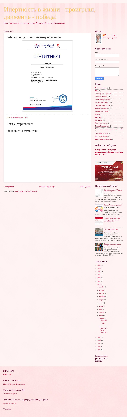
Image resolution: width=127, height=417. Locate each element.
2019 (99, 337)
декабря (102, 287)
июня (101, 306)
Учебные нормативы (101, 133)
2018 (99, 340)
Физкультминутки (101, 136)
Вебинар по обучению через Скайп (103, 321)
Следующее (9, 186)
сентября (102, 296)
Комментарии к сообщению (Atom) (25, 191)
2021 (99, 281)
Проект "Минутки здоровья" (113, 205)
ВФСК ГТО (7, 374)
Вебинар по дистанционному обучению (103, 329)
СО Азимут (98, 120)
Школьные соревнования (103, 139)
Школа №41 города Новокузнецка (14, 384)
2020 (99, 284)
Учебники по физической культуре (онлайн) (109, 129)
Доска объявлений (101, 96)
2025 (99, 268)
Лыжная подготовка (101, 111)
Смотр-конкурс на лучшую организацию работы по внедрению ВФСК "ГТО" (109, 152)
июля (101, 303)
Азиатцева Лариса (111, 35)
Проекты (98, 117)
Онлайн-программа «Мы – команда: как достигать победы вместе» (112, 220)
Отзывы (97, 114)
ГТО (96, 91)
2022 (99, 278)
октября (102, 293)
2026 (99, 265)
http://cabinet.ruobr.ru (9, 403)
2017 (99, 343)
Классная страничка (101, 108)
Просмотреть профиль (110, 38)
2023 (99, 275)
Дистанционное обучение (103, 94)
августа (101, 300)
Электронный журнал (10, 394)
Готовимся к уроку (101, 88)
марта (101, 316)
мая (100, 309)
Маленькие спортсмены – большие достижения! (112, 230)
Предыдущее (85, 186)
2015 (99, 350)
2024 (99, 271)
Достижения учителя (101, 102)
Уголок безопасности (102, 126)
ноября (101, 290)
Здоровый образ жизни (102, 105)
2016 (99, 347)
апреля (101, 312)
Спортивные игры (101, 123)
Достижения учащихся (102, 99)
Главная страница (47, 186)
